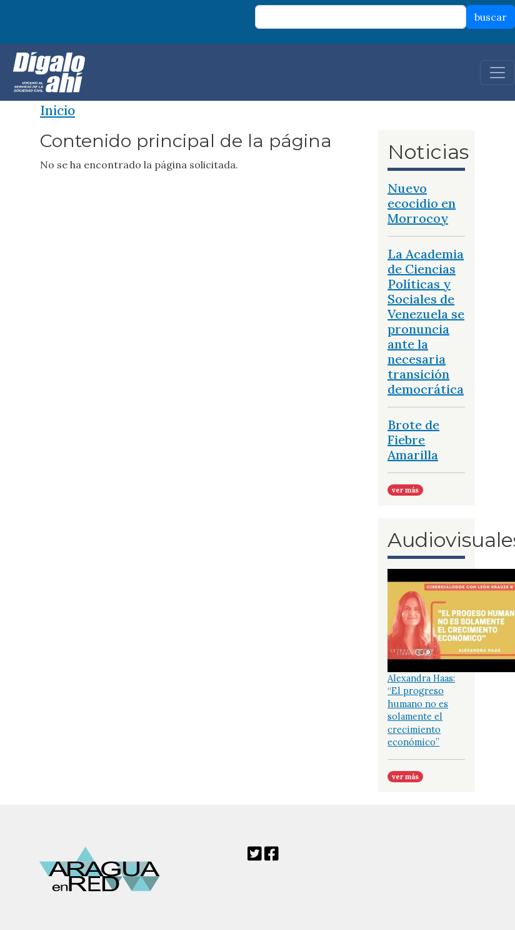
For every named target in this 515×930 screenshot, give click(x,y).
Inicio (57, 110)
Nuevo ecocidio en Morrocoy (422, 203)
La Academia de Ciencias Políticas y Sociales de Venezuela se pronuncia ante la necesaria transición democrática (426, 321)
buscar (490, 17)
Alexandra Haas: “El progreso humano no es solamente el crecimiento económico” (421, 710)
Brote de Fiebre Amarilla (413, 439)
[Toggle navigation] (497, 72)
